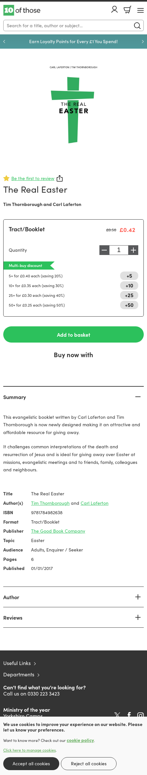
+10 (129, 285)
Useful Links (17, 663)
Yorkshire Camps (23, 715)
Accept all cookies (31, 763)
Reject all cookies (89, 763)
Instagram (140, 715)
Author (11, 596)
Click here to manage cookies (29, 750)
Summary (14, 396)
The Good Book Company (58, 531)
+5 (129, 275)
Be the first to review (32, 178)
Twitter (117, 715)
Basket (127, 10)
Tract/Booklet (27, 229)
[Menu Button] (140, 10)
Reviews (12, 617)
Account (114, 9)
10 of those (21, 10)
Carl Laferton (67, 204)
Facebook (129, 715)
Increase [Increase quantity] (133, 250)
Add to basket (73, 334)
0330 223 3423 (44, 693)
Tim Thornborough (22, 204)
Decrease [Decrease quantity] (104, 250)
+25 (129, 294)
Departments (18, 674)
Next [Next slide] (143, 41)
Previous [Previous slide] (4, 41)
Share (60, 178)
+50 (129, 304)
